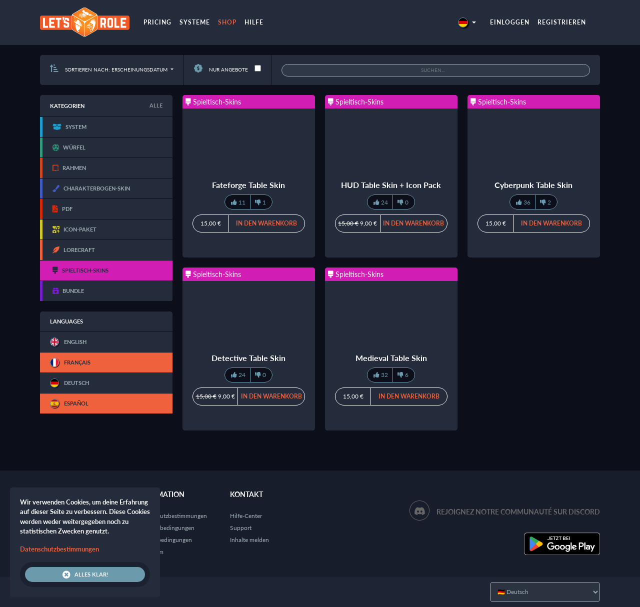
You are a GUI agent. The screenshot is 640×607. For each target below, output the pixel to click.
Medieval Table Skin (391, 357)
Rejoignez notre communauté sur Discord (518, 512)
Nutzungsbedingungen (164, 528)
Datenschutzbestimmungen (171, 516)
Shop (227, 22)
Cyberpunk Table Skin (533, 185)
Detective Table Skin (249, 357)
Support (241, 528)
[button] (467, 22)
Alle (156, 105)
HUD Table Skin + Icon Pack (391, 185)
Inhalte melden (249, 540)
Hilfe (254, 22)
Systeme (195, 22)
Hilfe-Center (246, 516)
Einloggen (510, 22)
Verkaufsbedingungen (163, 540)
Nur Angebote (221, 69)
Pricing (158, 22)
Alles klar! (85, 574)
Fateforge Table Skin (248, 185)
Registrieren (562, 22)
